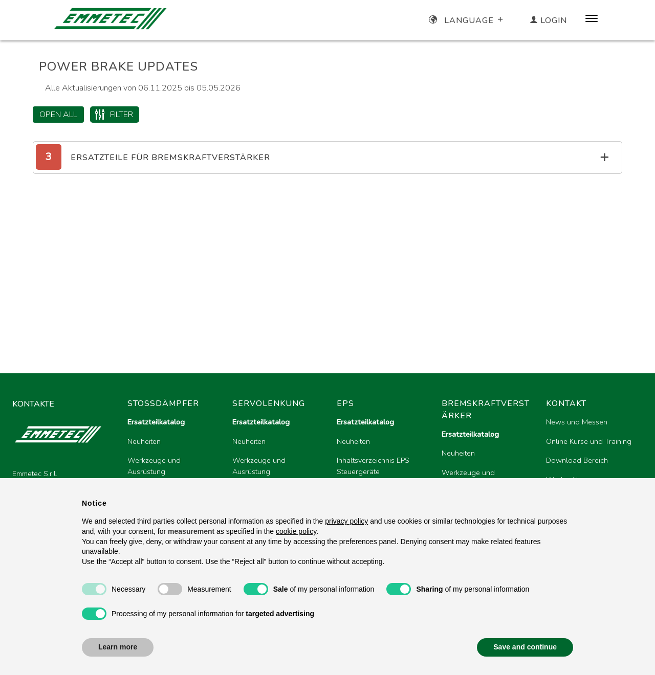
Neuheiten (144, 441)
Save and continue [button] (525, 647)
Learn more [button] (117, 647)
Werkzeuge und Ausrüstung (154, 466)
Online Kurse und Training (588, 441)
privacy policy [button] (346, 521)
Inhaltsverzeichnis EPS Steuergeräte (373, 466)
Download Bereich (577, 460)
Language (467, 20)
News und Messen (576, 422)
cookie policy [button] (296, 531)
